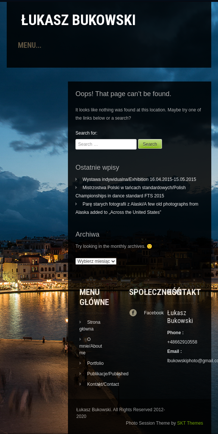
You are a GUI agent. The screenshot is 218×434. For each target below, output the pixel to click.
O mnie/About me (91, 346)
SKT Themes (190, 423)
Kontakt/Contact (103, 384)
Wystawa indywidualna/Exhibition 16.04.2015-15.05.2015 (139, 179)
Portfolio (95, 363)
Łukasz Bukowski (78, 20)
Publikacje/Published (108, 373)
